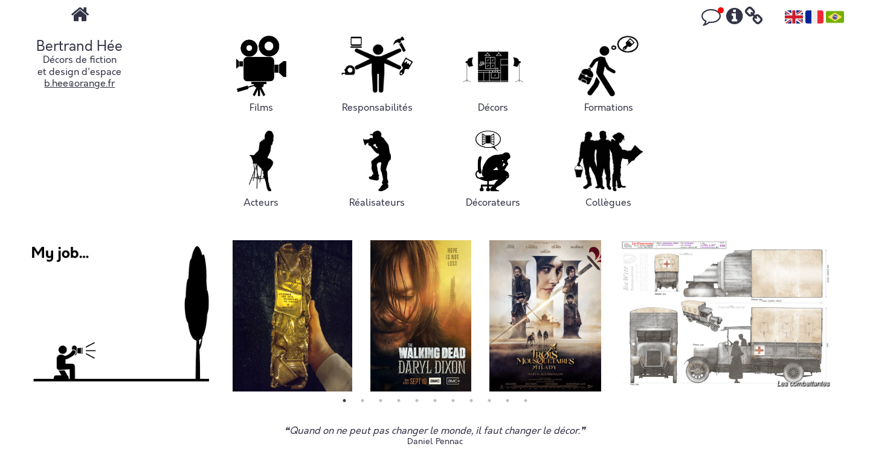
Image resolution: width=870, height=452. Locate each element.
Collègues (609, 170)
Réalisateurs (377, 170)
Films (261, 75)
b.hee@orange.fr (79, 83)
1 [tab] (344, 401)
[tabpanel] (120, 315)
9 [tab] (489, 401)
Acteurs (261, 170)
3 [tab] (381, 401)
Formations (608, 75)
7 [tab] (453, 401)
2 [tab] (362, 401)
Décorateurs (493, 170)
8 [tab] (471, 401)
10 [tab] (507, 401)
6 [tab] (435, 401)
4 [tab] (399, 401)
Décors (493, 75)
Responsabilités (376, 75)
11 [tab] (526, 401)
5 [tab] (417, 401)
